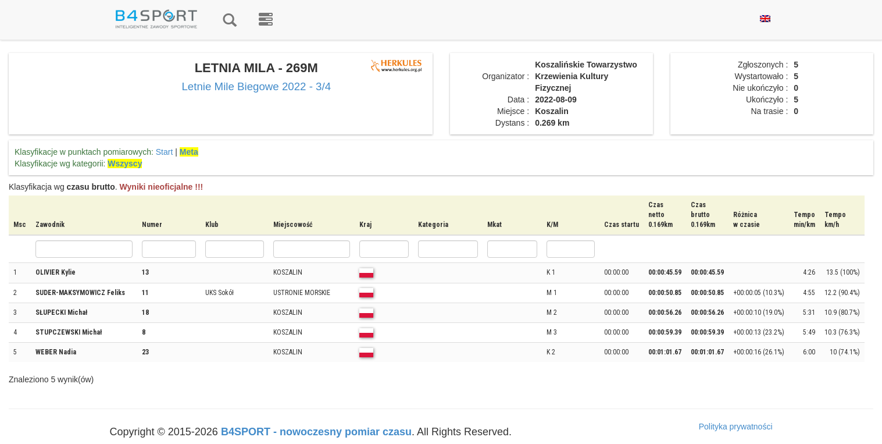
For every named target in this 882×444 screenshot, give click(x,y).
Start (164, 152)
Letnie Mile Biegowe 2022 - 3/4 (256, 86)
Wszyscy (125, 163)
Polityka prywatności (736, 426)
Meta (189, 152)
